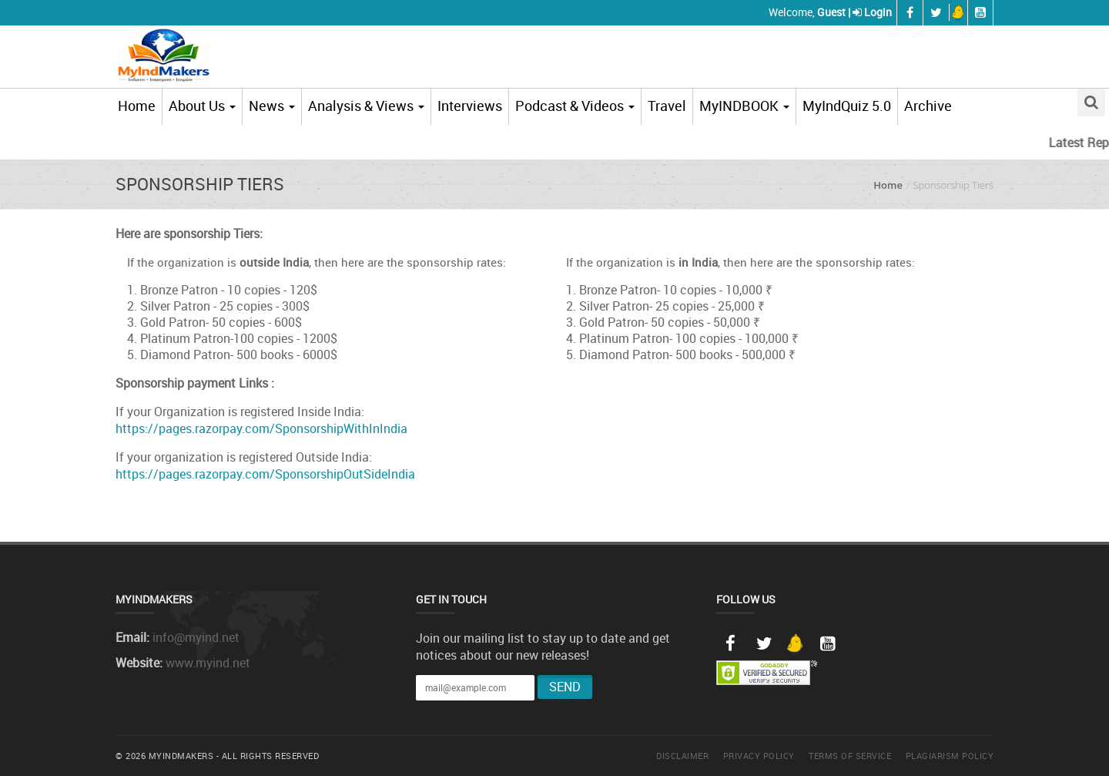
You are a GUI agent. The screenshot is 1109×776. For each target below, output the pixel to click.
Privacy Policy (759, 755)
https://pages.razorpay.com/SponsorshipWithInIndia (261, 428)
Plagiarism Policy (950, 755)
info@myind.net (196, 637)
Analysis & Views (366, 105)
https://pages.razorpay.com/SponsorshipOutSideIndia (265, 473)
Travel (667, 105)
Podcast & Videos (575, 105)
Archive (928, 105)
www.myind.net (208, 662)
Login (878, 12)
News (272, 105)
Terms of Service (850, 755)
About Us (202, 105)
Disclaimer (682, 755)
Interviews (469, 105)
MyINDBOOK (744, 105)
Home (137, 105)
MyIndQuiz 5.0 (846, 105)
